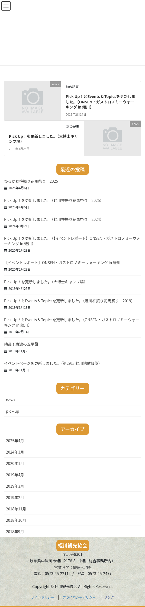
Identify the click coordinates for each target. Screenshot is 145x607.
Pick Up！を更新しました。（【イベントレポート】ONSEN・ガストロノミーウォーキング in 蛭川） (72, 240)
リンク (109, 597)
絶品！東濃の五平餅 (21, 344)
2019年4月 (15, 474)
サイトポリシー (42, 597)
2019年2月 (15, 497)
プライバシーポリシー (79, 597)
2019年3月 (15, 486)
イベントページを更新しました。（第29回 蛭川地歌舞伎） (53, 363)
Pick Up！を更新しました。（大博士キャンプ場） (43, 138)
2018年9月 (15, 531)
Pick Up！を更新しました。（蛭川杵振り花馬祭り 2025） (54, 200)
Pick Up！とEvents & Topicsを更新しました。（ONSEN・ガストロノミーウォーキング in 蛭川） (100, 102)
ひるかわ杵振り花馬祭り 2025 (31, 181)
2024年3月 (15, 452)
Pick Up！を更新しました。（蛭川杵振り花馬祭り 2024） (54, 219)
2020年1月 (15, 463)
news (10, 399)
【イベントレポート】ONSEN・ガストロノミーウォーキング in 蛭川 (62, 262)
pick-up (12, 411)
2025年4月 (15, 440)
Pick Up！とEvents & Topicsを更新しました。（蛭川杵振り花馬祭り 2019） (69, 300)
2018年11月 (16, 508)
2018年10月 (16, 520)
